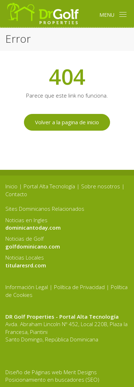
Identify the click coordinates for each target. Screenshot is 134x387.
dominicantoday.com (33, 227)
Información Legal (26, 287)
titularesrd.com (25, 265)
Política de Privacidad (79, 287)
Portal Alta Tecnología (49, 186)
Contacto (16, 194)
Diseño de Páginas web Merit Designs (51, 372)
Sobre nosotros (100, 186)
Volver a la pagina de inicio (67, 122)
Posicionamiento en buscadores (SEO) (52, 379)
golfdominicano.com (32, 246)
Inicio (11, 186)
